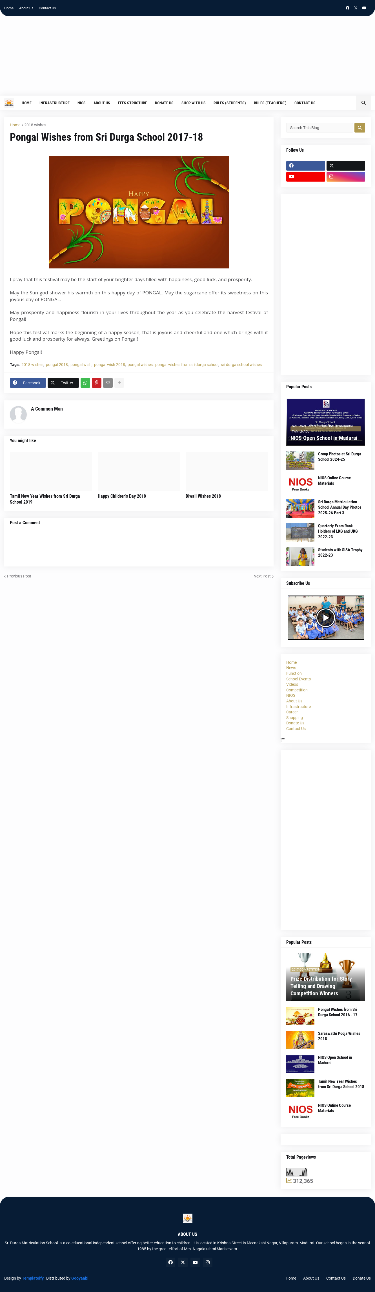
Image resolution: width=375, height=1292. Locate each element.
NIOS (290, 695)
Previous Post (19, 576)
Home (9, 8)
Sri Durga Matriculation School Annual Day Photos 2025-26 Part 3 (339, 507)
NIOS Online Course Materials (334, 480)
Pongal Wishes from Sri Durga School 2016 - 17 (338, 1012)
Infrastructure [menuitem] (54, 103)
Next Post (262, 576)
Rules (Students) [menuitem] (230, 103)
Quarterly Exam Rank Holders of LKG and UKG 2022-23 (338, 531)
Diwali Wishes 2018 (203, 496)
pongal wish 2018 (109, 365)
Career (292, 712)
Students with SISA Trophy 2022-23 (340, 552)
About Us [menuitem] (102, 103)
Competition (297, 690)
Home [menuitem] (27, 103)
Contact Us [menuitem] (305, 103)
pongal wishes (140, 365)
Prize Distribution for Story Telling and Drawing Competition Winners (321, 986)
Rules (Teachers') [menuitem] (270, 103)
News (291, 667)
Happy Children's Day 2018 (122, 496)
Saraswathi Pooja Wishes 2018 (339, 1036)
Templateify (33, 1278)
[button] (363, 103)
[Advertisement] (187, 58)
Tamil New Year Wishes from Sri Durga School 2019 (45, 499)
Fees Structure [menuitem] (132, 103)
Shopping (294, 717)
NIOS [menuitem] (81, 103)
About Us (26, 8)
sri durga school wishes (241, 365)
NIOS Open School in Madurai (323, 438)
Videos (292, 684)
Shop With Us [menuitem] (193, 103)
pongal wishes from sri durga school (186, 365)
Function (294, 673)
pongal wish (81, 365)
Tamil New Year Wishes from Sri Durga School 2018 (341, 1084)
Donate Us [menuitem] (164, 103)
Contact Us (47, 8)
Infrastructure (298, 706)
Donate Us (295, 723)
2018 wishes (35, 125)
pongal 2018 (57, 365)
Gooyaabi (79, 1278)
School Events (298, 679)
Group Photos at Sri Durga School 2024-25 (339, 456)
